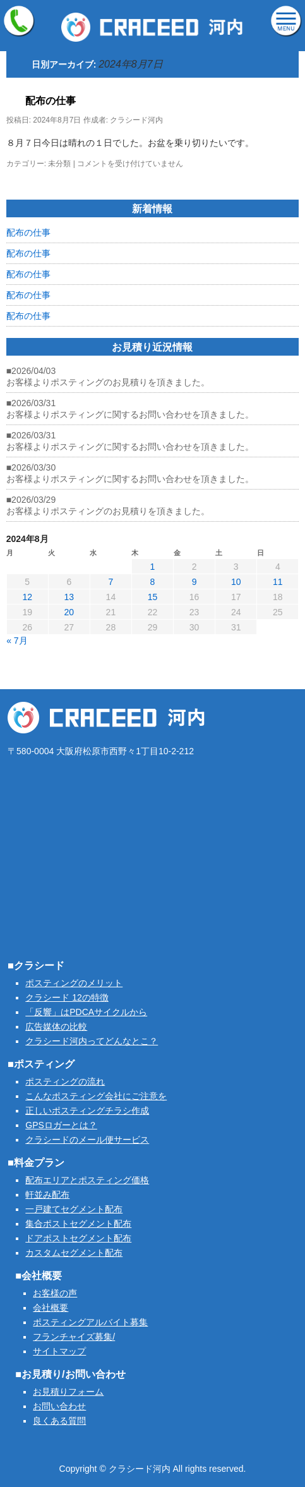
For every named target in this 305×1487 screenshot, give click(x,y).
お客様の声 (55, 1293)
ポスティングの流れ (65, 1081)
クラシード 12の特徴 (66, 997)
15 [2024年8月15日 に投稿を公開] (153, 597)
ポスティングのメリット (74, 983)
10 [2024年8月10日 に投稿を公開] (236, 582)
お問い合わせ (59, 1406)
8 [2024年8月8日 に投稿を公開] (152, 582)
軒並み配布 (47, 1194)
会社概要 (50, 1308)
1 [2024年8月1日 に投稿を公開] (152, 567)
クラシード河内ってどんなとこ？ (91, 1041)
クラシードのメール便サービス (87, 1140)
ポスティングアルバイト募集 (90, 1322)
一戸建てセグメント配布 (74, 1209)
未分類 (59, 163)
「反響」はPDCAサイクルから (86, 1012)
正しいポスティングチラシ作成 (87, 1110)
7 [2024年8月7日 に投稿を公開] (110, 582)
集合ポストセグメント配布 (78, 1224)
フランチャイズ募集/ (74, 1337)
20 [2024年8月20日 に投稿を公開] (69, 612)
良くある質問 (59, 1421)
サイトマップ (59, 1351)
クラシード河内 (136, 120)
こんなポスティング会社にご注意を (96, 1096)
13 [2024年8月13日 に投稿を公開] (69, 597)
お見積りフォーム (68, 1392)
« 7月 (16, 640)
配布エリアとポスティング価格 (87, 1180)
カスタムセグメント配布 (74, 1253)
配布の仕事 (50, 100)
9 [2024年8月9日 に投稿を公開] (194, 582)
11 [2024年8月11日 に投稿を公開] (278, 582)
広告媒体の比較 (56, 1026)
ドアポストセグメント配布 (78, 1238)
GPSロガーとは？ (61, 1125)
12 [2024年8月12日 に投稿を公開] (27, 597)
